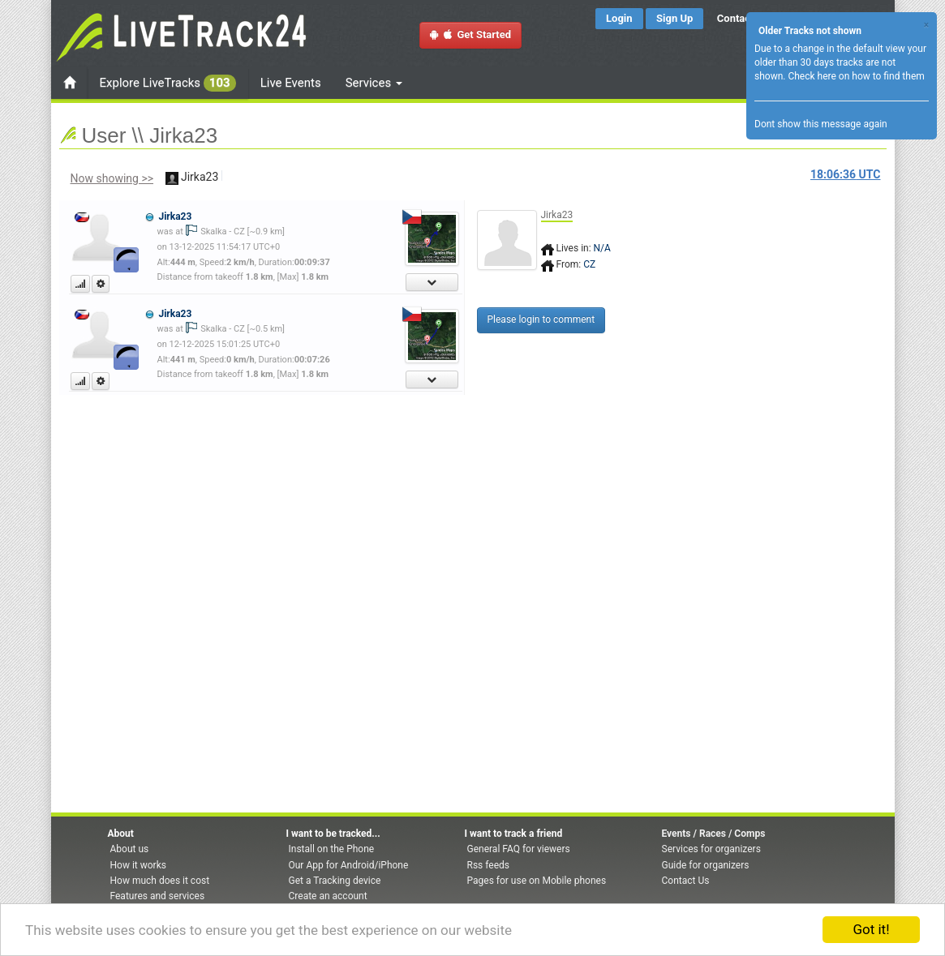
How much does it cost (160, 880)
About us (129, 849)
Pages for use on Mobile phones (537, 880)
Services (374, 82)
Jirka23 (174, 216)
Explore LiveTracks (168, 83)
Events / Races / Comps (714, 833)
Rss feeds (488, 865)
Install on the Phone (332, 849)
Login (619, 18)
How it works (138, 865)
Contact (735, 18)
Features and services (157, 896)
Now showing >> (112, 178)
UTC (845, 174)
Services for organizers (711, 849)
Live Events (290, 82)
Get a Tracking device (335, 880)
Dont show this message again (820, 124)
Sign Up (674, 18)
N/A (602, 248)
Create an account (328, 896)
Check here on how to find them (856, 76)
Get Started (470, 34)
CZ (589, 264)
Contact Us (686, 880)
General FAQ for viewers (518, 849)
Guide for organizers (706, 865)
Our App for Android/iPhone (349, 865)
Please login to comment (541, 319)
